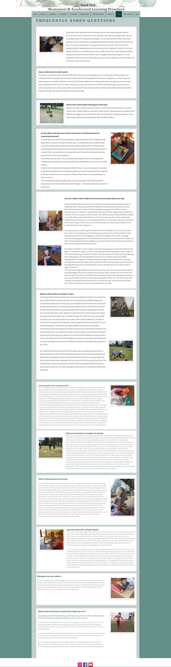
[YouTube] (90, 664)
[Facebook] (85, 664)
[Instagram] (80, 664)
